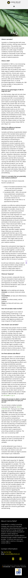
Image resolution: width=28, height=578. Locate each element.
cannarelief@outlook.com (12, 554)
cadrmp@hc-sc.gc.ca (9, 395)
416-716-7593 (7, 552)
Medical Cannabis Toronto (14, 2)
